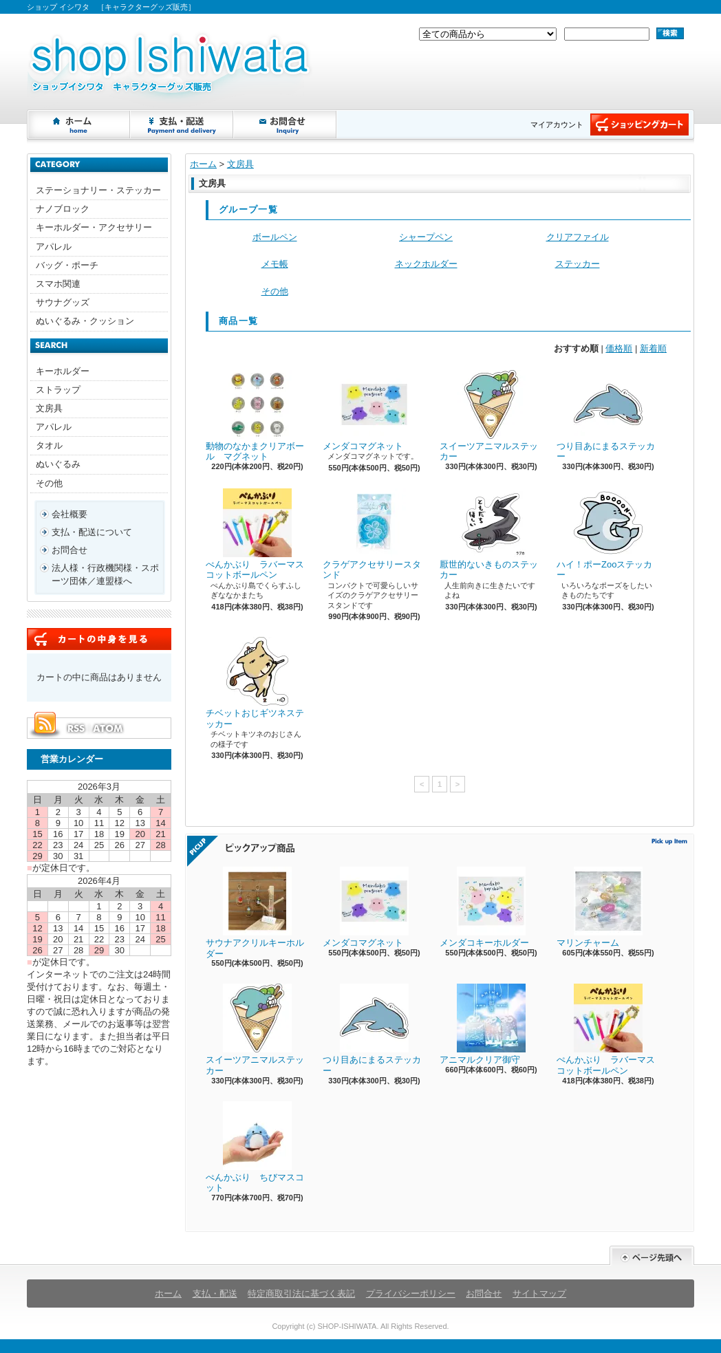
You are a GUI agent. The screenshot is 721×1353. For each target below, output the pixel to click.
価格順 (618, 348)
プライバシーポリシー (410, 1293)
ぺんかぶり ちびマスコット (255, 1147)
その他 (49, 483)
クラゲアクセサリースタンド (372, 534)
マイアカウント (556, 124)
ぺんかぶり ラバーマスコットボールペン (255, 534)
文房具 (49, 408)
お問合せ (285, 124)
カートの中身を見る (99, 639)
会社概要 (69, 514)
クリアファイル (577, 237)
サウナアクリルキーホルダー (255, 913)
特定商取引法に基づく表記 (301, 1293)
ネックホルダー (426, 264)
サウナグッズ (62, 302)
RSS (75, 728)
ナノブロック (62, 209)
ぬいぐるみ (58, 464)
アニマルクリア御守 (483, 1024)
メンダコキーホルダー (484, 907)
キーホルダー (62, 371)
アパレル (54, 246)
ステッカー (577, 264)
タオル (49, 445)
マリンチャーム (600, 907)
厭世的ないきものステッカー (489, 534)
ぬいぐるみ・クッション (85, 321)
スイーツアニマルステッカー (489, 416)
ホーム (79, 124)
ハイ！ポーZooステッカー (604, 534)
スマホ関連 (58, 284)
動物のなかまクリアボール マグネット (255, 416)
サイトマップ (539, 1293)
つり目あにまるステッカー (606, 416)
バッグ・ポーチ (67, 265)
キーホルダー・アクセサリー (94, 227)
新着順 (653, 348)
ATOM (108, 728)
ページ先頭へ (652, 1256)
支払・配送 (215, 1293)
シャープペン (426, 237)
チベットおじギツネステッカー (255, 683)
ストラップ (58, 390)
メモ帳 (274, 264)
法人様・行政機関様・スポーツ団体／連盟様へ (105, 574)
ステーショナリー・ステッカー (98, 190)
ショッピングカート (639, 124)
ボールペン (274, 237)
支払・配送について (182, 124)
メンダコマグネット (366, 410)
